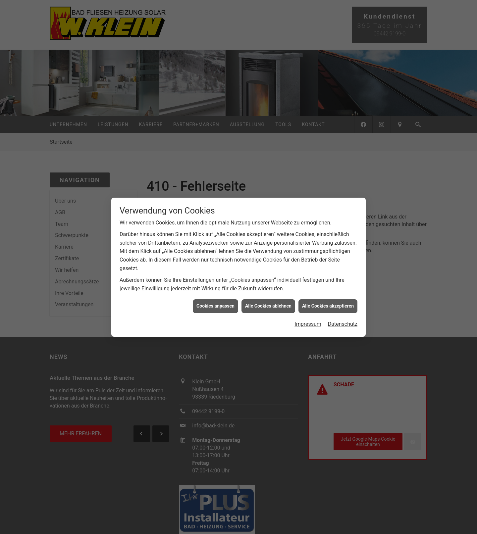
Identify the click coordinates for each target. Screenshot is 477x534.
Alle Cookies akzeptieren (328, 305)
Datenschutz (342, 323)
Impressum (307, 323)
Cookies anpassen (215, 305)
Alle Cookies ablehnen (268, 305)
